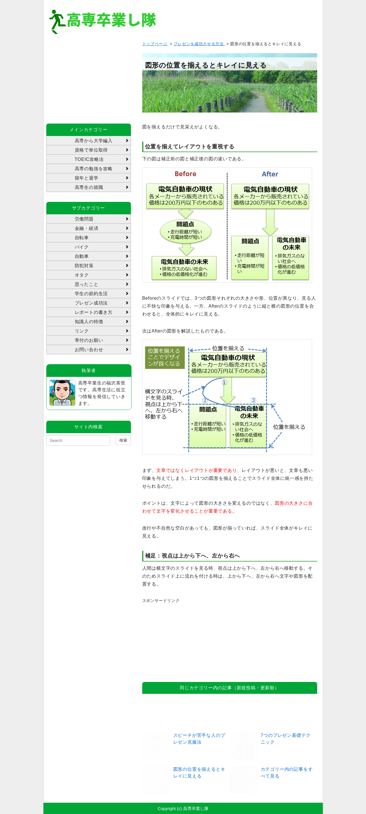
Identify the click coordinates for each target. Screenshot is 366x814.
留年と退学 (86, 178)
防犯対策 (84, 265)
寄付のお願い (89, 340)
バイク (82, 247)
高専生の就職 (89, 187)
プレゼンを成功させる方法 (199, 44)
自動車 (82, 256)
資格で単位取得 (91, 150)
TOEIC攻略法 (89, 159)
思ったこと (86, 284)
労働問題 (84, 219)
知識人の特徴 (89, 321)
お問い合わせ (89, 349)
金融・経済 (86, 228)
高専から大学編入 (94, 140)
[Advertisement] (184, 639)
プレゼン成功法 (91, 303)
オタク (82, 275)
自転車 (82, 237)
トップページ (155, 44)
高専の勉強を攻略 (94, 168)
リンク (82, 331)
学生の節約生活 (91, 293)
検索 (123, 440)
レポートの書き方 (94, 312)
